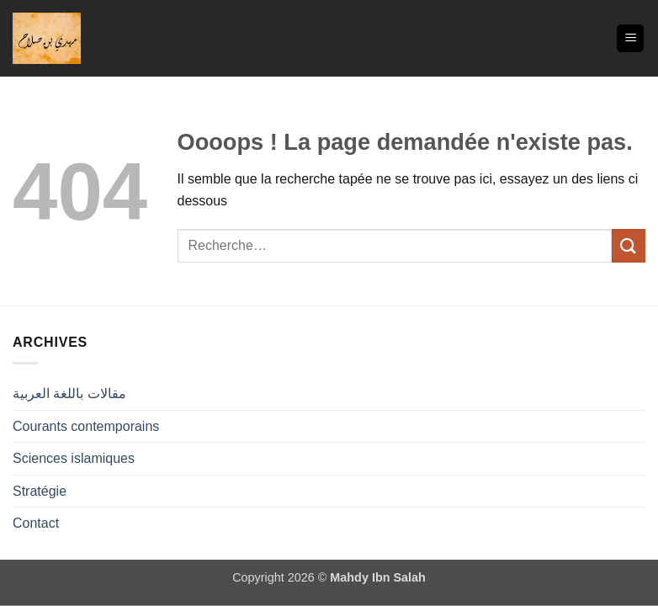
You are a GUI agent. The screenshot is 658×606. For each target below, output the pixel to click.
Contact (36, 523)
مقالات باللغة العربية (69, 393)
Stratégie (39, 491)
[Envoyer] (628, 245)
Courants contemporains (86, 426)
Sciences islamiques (74, 458)
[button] (630, 38)
